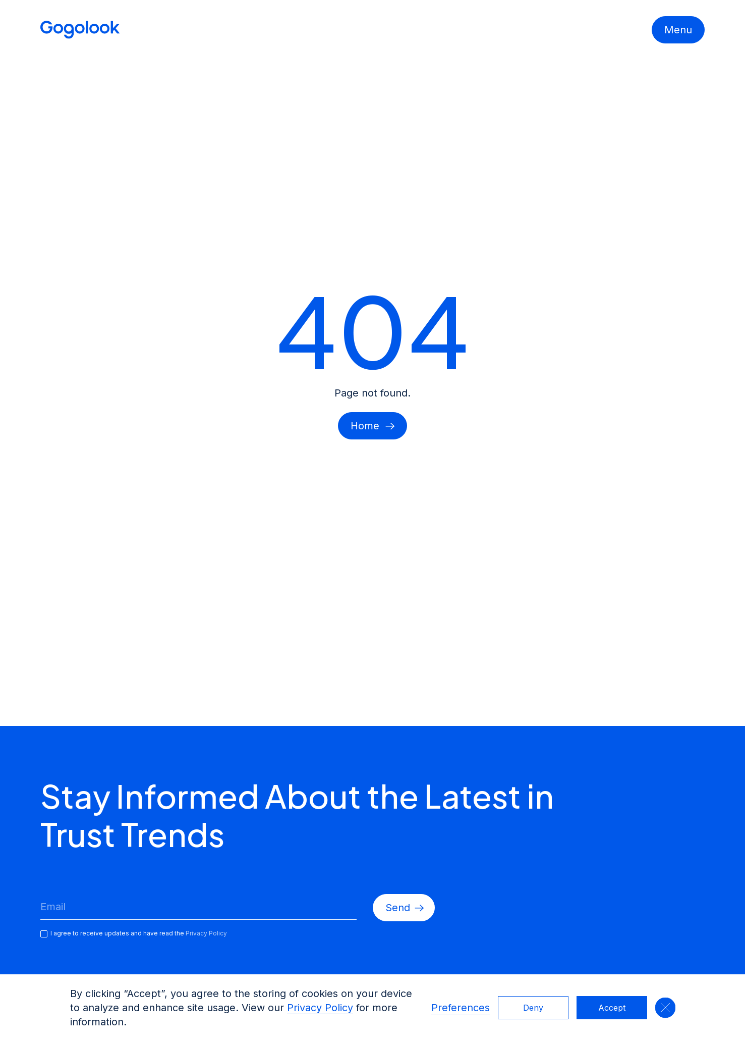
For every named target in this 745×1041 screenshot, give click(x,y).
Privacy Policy (320, 1008)
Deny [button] (533, 1008)
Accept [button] (611, 1008)
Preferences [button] (460, 1008)
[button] (665, 1008)
